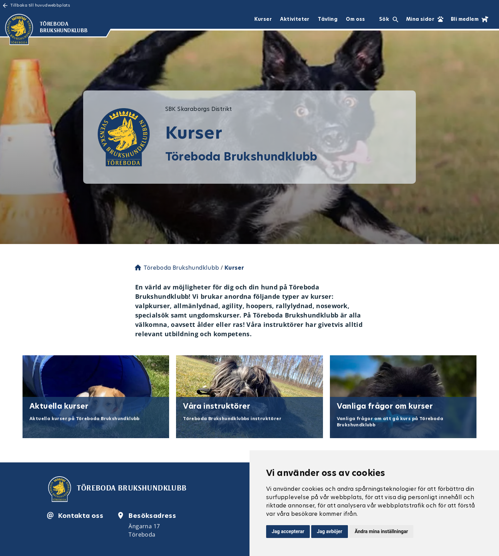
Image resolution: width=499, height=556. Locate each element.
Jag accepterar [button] (288, 531)
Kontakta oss (80, 515)
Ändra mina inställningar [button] (381, 531)
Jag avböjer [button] (329, 531)
